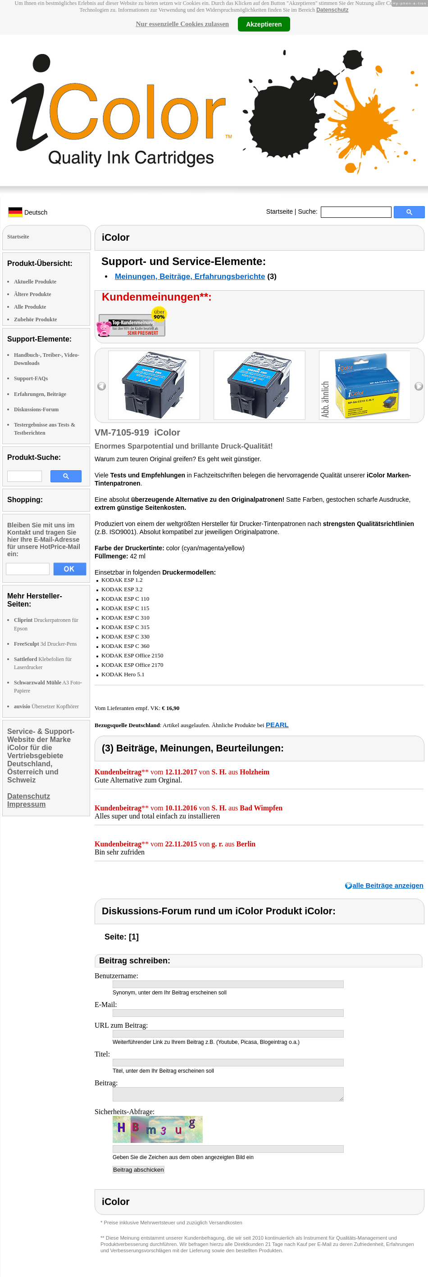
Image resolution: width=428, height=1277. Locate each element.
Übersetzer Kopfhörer (46, 706)
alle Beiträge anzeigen (387, 885)
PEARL (277, 724)
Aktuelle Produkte (35, 282)
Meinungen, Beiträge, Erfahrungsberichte (190, 276)
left (101, 386)
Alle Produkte (30, 307)
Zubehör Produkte (35, 319)
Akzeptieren (264, 23)
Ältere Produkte (32, 294)
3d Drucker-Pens (45, 644)
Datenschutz (332, 10)
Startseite (279, 211)
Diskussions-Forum (36, 409)
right (418, 386)
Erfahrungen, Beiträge (40, 394)
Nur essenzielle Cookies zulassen (182, 23)
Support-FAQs (31, 378)
